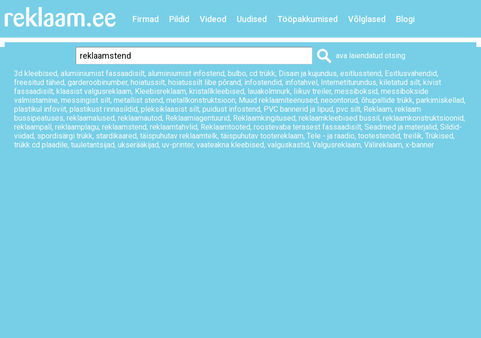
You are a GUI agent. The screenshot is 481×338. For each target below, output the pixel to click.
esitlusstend (360, 73)
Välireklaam (383, 144)
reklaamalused (91, 118)
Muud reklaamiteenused (278, 100)
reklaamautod (140, 118)
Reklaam (378, 109)
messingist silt (85, 100)
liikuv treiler (312, 91)
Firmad (145, 19)
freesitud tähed (39, 82)
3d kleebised (35, 73)
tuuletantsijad (93, 144)
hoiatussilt (148, 82)
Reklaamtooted (225, 127)
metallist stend (138, 100)
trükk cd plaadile (41, 144)
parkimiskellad (440, 100)
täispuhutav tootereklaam (262, 135)
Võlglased (367, 19)
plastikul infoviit (40, 109)
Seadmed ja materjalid (401, 127)
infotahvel (301, 82)
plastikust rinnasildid (104, 109)
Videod (213, 19)
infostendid (263, 82)
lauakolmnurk (269, 91)
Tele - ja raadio (331, 135)
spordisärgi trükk (65, 135)
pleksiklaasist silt (170, 109)
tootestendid (379, 135)
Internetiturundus (348, 82)
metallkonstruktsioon (200, 100)
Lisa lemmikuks (374, 176)
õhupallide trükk (387, 100)
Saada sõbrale (451, 176)
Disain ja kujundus (308, 73)
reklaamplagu (77, 127)
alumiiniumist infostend (186, 73)
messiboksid (356, 91)
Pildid (179, 19)
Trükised (439, 135)
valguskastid (288, 144)
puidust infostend (231, 109)
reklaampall (33, 127)
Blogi (405, 19)
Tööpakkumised (307, 19)
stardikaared (116, 135)
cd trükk (262, 73)
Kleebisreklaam (160, 91)
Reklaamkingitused (264, 118)
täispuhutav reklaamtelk (178, 135)
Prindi (313, 176)
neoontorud (339, 100)
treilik (412, 135)
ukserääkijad (138, 144)
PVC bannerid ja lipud (298, 109)
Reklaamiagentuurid (197, 118)
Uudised (252, 19)
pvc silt (348, 109)
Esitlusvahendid (411, 73)
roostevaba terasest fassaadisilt (307, 127)
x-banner (419, 144)
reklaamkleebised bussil (339, 118)
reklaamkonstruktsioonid (423, 118)
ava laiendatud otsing (370, 55)
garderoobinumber (97, 82)
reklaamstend (124, 127)
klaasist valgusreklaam (94, 91)
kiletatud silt (400, 82)
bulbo (237, 73)
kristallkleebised (216, 91)
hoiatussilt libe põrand (204, 82)
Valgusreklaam (336, 144)
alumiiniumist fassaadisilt (103, 73)
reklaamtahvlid (173, 127)
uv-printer (177, 144)
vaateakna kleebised (230, 144)
